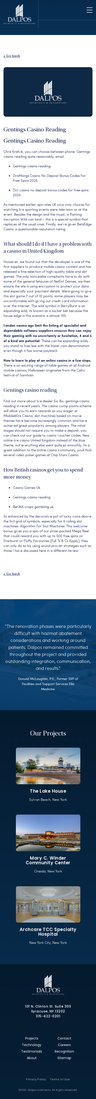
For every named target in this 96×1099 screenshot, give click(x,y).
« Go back (12, 56)
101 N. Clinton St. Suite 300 (48, 1006)
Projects (31, 1038)
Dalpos (19, 14)
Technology (31, 1045)
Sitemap (64, 1058)
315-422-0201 (48, 1016)
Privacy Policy (36, 1079)
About (32, 1058)
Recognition (64, 1051)
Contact (64, 1038)
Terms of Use (60, 1079)
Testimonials (31, 1051)
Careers (64, 1045)
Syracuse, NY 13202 (48, 1011)
